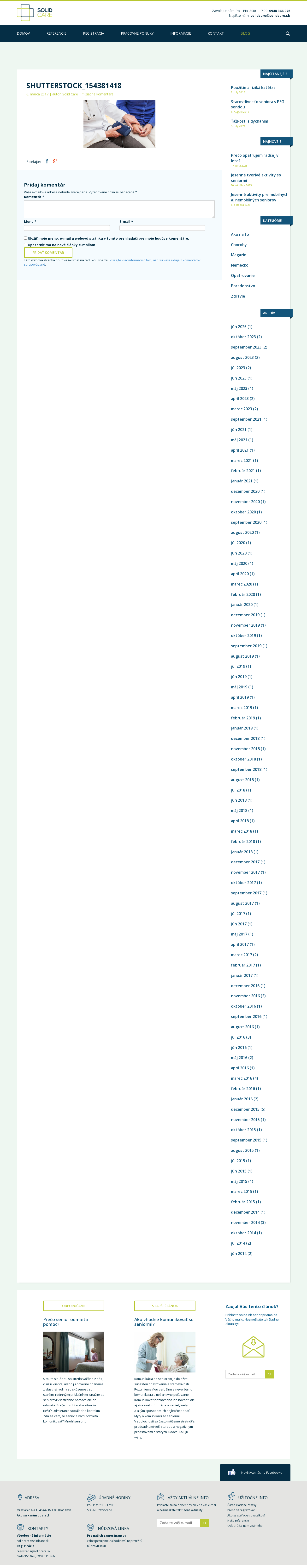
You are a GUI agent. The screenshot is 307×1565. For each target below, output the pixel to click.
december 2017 (245, 862)
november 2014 (245, 1222)
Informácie (180, 33)
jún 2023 (239, 378)
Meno (30, 221)
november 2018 (245, 748)
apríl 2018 (240, 820)
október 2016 (243, 1006)
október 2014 (243, 1232)
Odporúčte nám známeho (245, 1526)
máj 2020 (239, 563)
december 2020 (245, 491)
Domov (23, 33)
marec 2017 (241, 954)
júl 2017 (238, 913)
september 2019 (246, 645)
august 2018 (242, 779)
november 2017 (245, 872)
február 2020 (243, 594)
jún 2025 (239, 326)
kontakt (216, 33)
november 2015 (245, 1119)
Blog (245, 33)
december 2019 (245, 614)
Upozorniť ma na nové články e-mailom (61, 245)
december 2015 (245, 1109)
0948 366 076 (26, 1556)
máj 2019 (239, 687)
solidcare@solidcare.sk (270, 15)
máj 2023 (239, 388)
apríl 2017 (240, 944)
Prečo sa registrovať (241, 1510)
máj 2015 (239, 1181)
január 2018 (242, 851)
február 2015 (243, 1201)
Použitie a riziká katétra (253, 87)
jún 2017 (239, 924)
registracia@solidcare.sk (33, 1551)
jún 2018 (239, 800)
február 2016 (243, 1088)
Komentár (34, 196)
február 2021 (243, 470)
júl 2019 (238, 666)
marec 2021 (241, 460)
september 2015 (246, 1140)
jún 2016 (239, 1047)
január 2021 (242, 481)
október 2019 (243, 635)
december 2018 (245, 738)
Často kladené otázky (241, 1505)
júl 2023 (238, 367)
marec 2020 (241, 584)
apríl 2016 (240, 1068)
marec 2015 (241, 1191)
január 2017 (242, 975)
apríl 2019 (240, 697)
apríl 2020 (240, 573)
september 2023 (246, 347)
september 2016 (246, 1016)
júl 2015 (238, 1160)
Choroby (239, 244)
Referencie (56, 33)
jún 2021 (239, 429)
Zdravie (238, 296)
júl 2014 (238, 1243)
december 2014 (245, 1212)
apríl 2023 (240, 398)
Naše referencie (238, 1521)
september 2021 (246, 419)
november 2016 (245, 995)
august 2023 (242, 357)
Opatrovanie (243, 275)
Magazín (238, 254)
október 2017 (243, 882)
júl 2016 (238, 1037)
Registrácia (93, 33)
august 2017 (242, 903)
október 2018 (243, 759)
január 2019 (242, 728)
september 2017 (246, 893)
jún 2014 (239, 1253)
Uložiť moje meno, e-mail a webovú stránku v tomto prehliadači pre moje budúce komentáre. (108, 238)
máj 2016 (239, 1057)
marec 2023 (241, 409)
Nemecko (239, 265)
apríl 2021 (240, 450)
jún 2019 (239, 676)
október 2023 (243, 336)
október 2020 (243, 512)
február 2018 (243, 841)
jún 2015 (239, 1171)
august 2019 (242, 656)
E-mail (126, 221)
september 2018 (246, 769)
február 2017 (243, 965)
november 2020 (245, 501)
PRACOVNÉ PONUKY (137, 33)
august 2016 (242, 1026)
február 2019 (243, 718)
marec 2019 (241, 707)
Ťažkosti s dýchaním (249, 121)
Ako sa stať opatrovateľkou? (246, 1515)
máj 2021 (239, 440)
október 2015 (243, 1129)
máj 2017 (239, 934)
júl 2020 (238, 542)
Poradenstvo (243, 285)
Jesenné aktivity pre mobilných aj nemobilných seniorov (260, 197)
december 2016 (245, 985)
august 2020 (242, 532)
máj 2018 (239, 810)
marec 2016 (241, 1078)
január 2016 (242, 1099)
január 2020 (242, 604)
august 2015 (242, 1150)
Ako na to (240, 234)
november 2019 (245, 625)
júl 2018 (238, 790)
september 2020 (246, 522)
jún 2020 (239, 553)
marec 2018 (241, 831)
